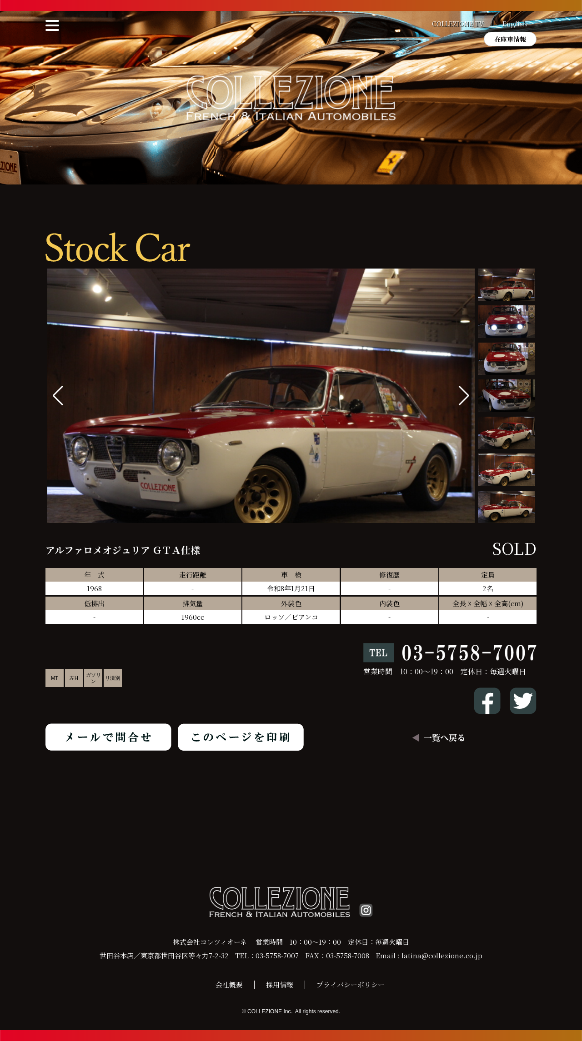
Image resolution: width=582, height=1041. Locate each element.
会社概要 (229, 984)
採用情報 (279, 984)
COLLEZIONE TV (458, 23)
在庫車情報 (510, 39)
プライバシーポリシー (350, 984)
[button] (464, 396)
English (514, 23)
